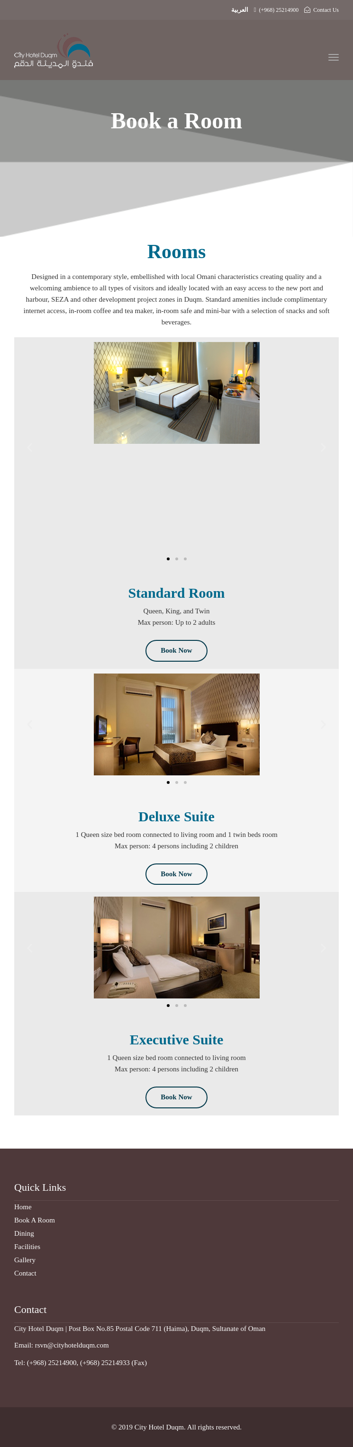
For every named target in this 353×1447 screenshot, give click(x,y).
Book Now (176, 650)
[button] (30, 447)
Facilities (27, 1246)
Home (23, 1207)
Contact (25, 1273)
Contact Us (321, 10)
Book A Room (34, 1220)
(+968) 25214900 (276, 10)
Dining (24, 1233)
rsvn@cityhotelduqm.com (72, 1345)
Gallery (25, 1260)
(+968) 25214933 (105, 1362)
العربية (239, 9)
